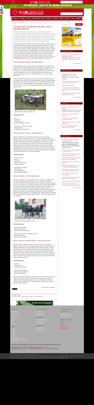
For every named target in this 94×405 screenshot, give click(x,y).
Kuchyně (14, 328)
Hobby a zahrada (25, 296)
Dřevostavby (14, 313)
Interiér (13, 326)
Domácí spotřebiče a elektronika (19, 339)
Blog (61, 321)
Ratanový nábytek (38, 181)
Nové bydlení (39, 317)
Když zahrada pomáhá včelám (69, 74)
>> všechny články (77, 63)
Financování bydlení (41, 309)
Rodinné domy (15, 311)
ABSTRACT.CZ (64, 328)
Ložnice (13, 332)
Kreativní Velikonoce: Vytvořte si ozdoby (71, 181)
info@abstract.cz (45, 348)
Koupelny (14, 330)
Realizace (14, 323)
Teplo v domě (64, 317)
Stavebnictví (14, 309)
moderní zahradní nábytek (42, 255)
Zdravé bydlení (15, 340)
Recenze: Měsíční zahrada (68, 85)
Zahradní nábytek (18, 53)
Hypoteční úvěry (40, 313)
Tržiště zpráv (44, 287)
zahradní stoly (27, 58)
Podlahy (13, 318)
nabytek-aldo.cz (33, 279)
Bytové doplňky (15, 337)
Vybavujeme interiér (65, 313)
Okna (13, 322)
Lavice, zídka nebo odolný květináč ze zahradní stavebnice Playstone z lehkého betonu (71, 89)
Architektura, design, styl (66, 309)
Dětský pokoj (14, 333)
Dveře (13, 320)
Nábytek (31, 296)
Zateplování (14, 316)
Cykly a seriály (64, 311)
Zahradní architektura (41, 329)
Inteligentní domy (40, 323)
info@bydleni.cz (46, 347)
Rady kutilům (39, 331)
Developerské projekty (41, 319)
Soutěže (62, 324)
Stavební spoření (40, 315)
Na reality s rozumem (41, 321)
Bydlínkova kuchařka (65, 319)
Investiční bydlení (40, 311)
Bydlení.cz (14, 22)
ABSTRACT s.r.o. (25, 348)
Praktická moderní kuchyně (67, 315)
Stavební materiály (16, 315)
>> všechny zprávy (77, 187)
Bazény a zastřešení (40, 327)
